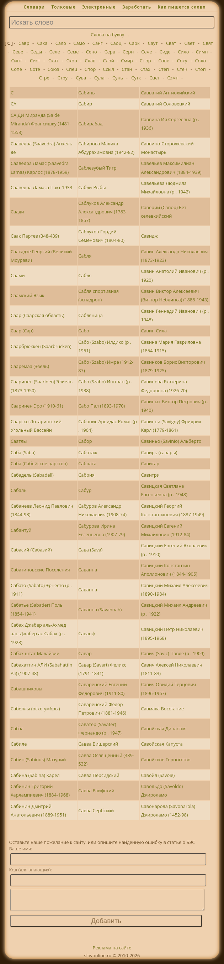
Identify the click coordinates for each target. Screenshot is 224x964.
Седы (36, 51)
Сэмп (172, 77)
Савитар (150, 463)
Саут (153, 43)
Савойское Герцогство (165, 759)
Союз (53, 69)
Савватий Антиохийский (168, 92)
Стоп (200, 69)
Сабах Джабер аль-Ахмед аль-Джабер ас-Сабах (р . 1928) (38, 634)
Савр (23, 43)
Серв (110, 51)
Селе (54, 51)
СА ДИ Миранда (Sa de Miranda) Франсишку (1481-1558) (41, 124)
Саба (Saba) (23, 452)
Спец (71, 69)
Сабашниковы (26, 688)
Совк (164, 60)
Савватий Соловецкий (165, 103)
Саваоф (86, 633)
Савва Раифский (96, 790)
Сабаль (19, 490)
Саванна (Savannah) (100, 609)
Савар (84, 653)
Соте (35, 69)
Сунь (117, 77)
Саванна (87, 569)
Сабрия (86, 475)
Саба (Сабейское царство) (39, 463)
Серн (128, 51)
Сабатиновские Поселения (40, 569)
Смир (127, 60)
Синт (16, 60)
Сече (146, 51)
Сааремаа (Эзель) (30, 366)
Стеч (182, 69)
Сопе (16, 69)
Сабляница (90, 315)
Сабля (84, 256)
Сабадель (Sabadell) (32, 475)
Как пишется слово (182, 7)
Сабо (83, 330)
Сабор (85, 441)
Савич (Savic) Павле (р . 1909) (172, 653)
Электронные (99, 7)
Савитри (150, 475)
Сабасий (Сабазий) (31, 549)
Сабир (85, 103)
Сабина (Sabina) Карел (35, 775)
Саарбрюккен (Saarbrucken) (41, 346)
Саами (18, 275)
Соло (200, 60)
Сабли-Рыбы (92, 187)
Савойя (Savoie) (158, 775)
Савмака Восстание (162, 708)
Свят (208, 43)
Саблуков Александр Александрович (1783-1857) (102, 212)
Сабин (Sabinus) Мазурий (38, 759)
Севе (17, 51)
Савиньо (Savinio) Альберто (171, 441)
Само (79, 43)
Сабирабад (90, 123)
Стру (63, 77)
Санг (97, 43)
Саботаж (87, 452)
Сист (35, 60)
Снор (145, 60)
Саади (17, 211)
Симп (202, 51)
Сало (60, 43)
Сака (42, 43)
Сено (91, 51)
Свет (190, 43)
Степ (164, 69)
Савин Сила (154, 330)
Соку (182, 60)
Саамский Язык (27, 295)
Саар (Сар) (22, 330)
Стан (127, 69)
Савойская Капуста (161, 744)
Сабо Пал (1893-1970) (101, 406)
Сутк (136, 77)
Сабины (87, 92)
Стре (44, 77)
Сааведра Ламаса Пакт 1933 (41, 187)
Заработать (136, 7)
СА (13, 103)
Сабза (17, 728)
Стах (145, 69)
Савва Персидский (98, 775)
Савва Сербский (96, 810)
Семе (73, 51)
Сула (99, 77)
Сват (171, 43)
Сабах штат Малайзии (35, 653)
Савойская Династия (163, 728)
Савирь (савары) (159, 452)
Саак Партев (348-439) (35, 236)
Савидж (149, 236)
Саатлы (19, 441)
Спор (90, 69)
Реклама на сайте (112, 952)
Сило (183, 51)
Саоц (116, 43)
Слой (108, 60)
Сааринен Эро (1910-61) (37, 406)
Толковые (63, 7)
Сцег (154, 77)
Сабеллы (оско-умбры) (35, 708)
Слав (90, 60)
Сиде (165, 51)
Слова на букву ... (110, 34)
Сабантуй (21, 530)
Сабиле (19, 744)
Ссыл (108, 69)
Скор (71, 60)
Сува (81, 77)
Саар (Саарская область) (37, 315)
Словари (34, 7)
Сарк (134, 43)
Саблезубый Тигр (97, 168)
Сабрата (87, 463)
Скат (53, 60)
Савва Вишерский (98, 744)
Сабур (84, 490)
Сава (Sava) (90, 549)
